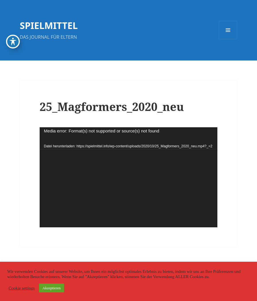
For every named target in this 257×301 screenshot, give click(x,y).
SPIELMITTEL (49, 25)
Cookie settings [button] (22, 288)
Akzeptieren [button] (51, 288)
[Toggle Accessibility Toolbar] (13, 41)
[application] (129, 177)
